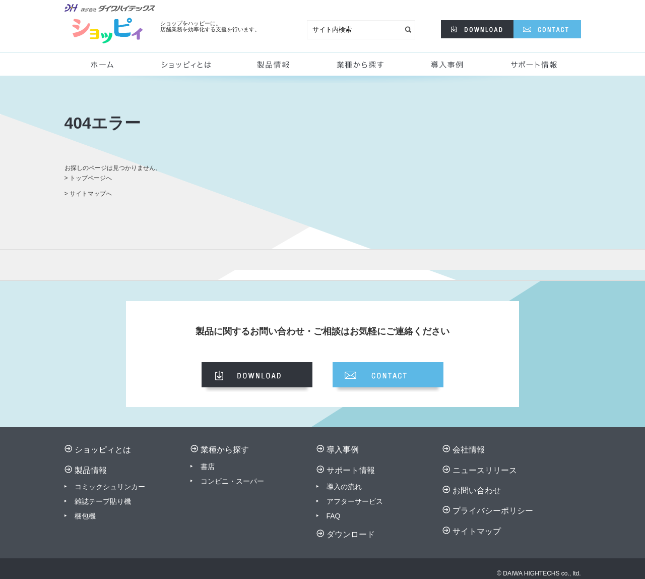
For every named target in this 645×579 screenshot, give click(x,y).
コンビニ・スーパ (229, 481)
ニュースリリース (485, 470)
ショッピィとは (190, 68)
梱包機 (85, 516)
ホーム (106, 68)
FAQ (334, 516)
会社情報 (469, 449)
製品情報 (271, 68)
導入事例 (448, 68)
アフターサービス (355, 501)
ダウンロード (351, 534)
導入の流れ (344, 487)
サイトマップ (477, 531)
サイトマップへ (91, 193)
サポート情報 (535, 68)
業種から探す (358, 68)
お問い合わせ (477, 490)
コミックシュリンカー (110, 487)
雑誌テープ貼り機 (103, 501)
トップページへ (91, 178)
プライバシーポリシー (493, 510)
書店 (208, 466)
